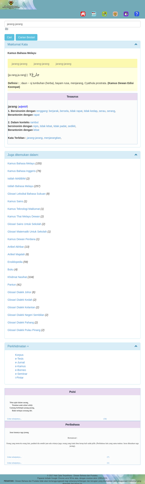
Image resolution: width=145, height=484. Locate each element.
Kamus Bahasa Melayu (21, 163)
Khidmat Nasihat (17, 277)
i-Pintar (19, 377)
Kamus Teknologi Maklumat (24, 208)
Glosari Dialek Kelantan (21, 307)
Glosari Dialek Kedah (20, 299)
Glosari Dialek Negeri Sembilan (26, 314)
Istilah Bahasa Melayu (20, 186)
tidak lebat (46, 126)
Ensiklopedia (15, 261)
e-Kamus (20, 366)
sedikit (71, 126)
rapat (36, 114)
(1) (108, 463)
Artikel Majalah (16, 254)
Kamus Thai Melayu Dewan (24, 216)
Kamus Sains (15, 201)
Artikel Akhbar (16, 246)
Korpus (19, 354)
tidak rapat (76, 110)
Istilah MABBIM (17, 178)
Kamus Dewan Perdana (21, 239)
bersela (64, 110)
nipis (36, 126)
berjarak (54, 110)
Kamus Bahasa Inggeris (22, 171)
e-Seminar (21, 373)
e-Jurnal (20, 362)
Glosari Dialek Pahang (21, 322)
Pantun (12, 284)
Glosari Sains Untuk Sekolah (24, 224)
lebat (36, 129)
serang (111, 110)
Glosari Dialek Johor (19, 292)
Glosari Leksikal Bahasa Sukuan (27, 193)
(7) (108, 457)
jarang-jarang (19, 63)
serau (102, 110)
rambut (34, 122)
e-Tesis (19, 358)
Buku (11, 269)
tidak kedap (90, 110)
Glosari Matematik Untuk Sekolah (27, 231)
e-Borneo (20, 370)
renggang (41, 110)
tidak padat (59, 126)
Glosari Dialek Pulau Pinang (24, 330)
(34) (105, 419)
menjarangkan (52, 137)
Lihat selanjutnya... (14, 419)
